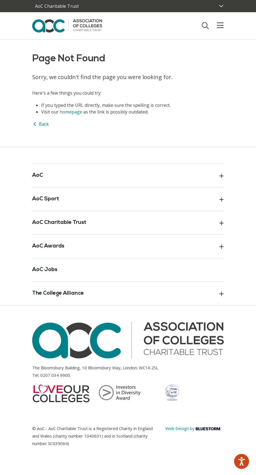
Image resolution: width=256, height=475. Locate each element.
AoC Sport (128, 199)
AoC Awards (128, 246)
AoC (128, 175)
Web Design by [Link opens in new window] (192, 428)
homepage (71, 112)
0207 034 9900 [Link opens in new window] (55, 375)
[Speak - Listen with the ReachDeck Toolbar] (241, 461)
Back (40, 124)
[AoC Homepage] (67, 25)
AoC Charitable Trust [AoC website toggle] (57, 6)
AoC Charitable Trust (128, 223)
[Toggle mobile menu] (217, 25)
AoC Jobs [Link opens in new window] (44, 269)
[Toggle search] (205, 25)
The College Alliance (128, 293)
